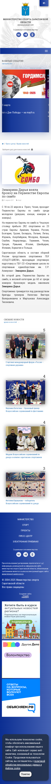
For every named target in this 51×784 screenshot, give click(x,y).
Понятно (25, 774)
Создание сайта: (25, 594)
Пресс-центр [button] (25, 536)
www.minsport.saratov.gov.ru (13, 574)
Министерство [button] (25, 519)
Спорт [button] (25, 524)
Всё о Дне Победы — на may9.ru (21, 112)
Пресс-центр (10, 144)
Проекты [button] (25, 530)
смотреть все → (8, 64)
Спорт (19, 200)
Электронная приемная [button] (25, 541)
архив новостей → (11, 322)
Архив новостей (23, 144)
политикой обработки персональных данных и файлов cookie (25, 765)
